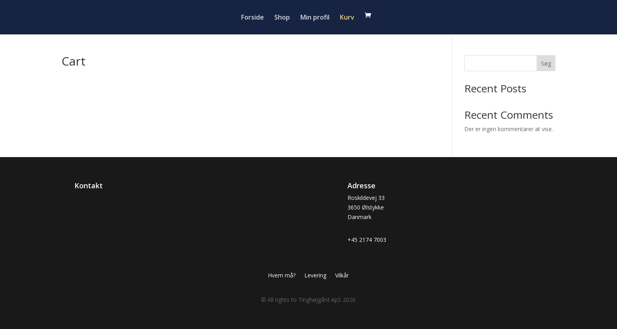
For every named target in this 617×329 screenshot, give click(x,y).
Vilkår (342, 276)
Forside (252, 18)
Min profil (314, 18)
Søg (546, 63)
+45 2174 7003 (366, 239)
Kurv (347, 18)
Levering (315, 276)
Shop (282, 18)
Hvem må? (282, 276)
